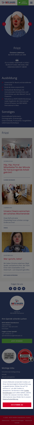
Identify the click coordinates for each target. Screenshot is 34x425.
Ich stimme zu (17, 405)
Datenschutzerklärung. (10, 399)
